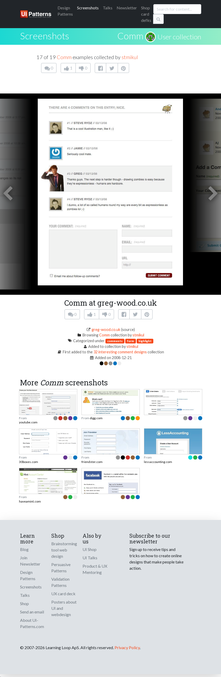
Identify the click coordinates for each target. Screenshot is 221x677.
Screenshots (88, 7)
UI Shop (90, 549)
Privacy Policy (127, 647)
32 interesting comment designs (120, 352)
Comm (130, 35)
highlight (144, 341)
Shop (24, 603)
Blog (24, 549)
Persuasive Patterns (61, 567)
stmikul (130, 57)
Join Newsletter (30, 560)
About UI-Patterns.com (32, 623)
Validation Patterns (60, 582)
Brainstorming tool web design (64, 550)
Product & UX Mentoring (95, 569)
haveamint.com (30, 501)
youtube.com (28, 422)
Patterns (65, 10)
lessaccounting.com (158, 462)
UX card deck (63, 593)
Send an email (32, 611)
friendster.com (92, 462)
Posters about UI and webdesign (64, 608)
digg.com (96, 418)
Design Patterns (27, 575)
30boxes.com (28, 462)
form (130, 341)
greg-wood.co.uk (106, 329)
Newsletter (127, 7)
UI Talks (90, 557)
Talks (107, 7)
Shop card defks (146, 14)
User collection (179, 37)
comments (115, 341)
